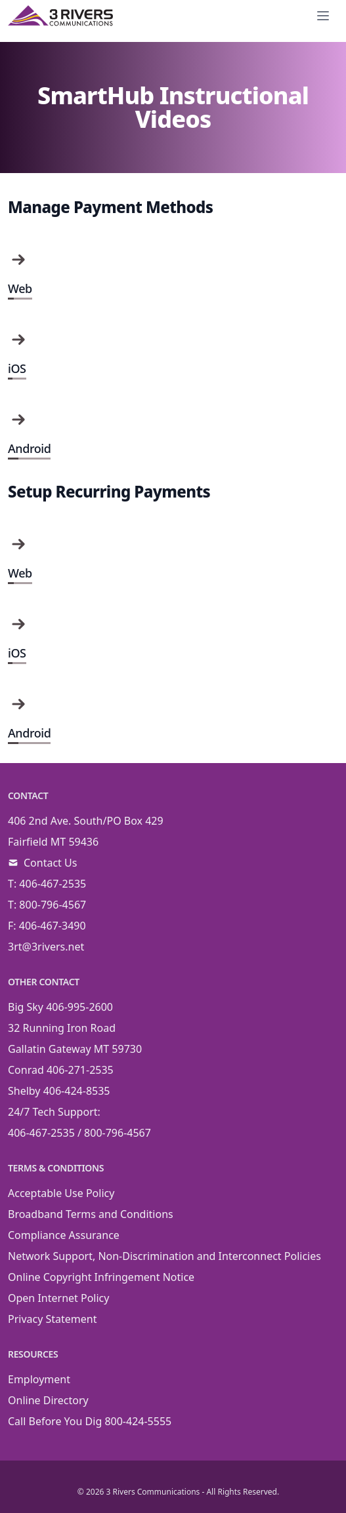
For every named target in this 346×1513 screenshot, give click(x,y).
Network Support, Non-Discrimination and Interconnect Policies (164, 1256)
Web (20, 288)
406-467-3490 (52, 925)
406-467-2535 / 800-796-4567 (79, 1133)
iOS (17, 368)
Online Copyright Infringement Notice (101, 1277)
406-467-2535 (52, 883)
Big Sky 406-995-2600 (60, 1007)
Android (29, 448)
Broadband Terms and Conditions (90, 1214)
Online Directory (48, 1400)
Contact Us (50, 862)
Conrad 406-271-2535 (61, 1070)
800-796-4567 (52, 904)
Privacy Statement (52, 1319)
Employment (39, 1379)
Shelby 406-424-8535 (59, 1091)
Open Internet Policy (58, 1298)
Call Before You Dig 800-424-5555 (89, 1421)
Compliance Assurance (63, 1235)
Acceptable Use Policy (61, 1193)
